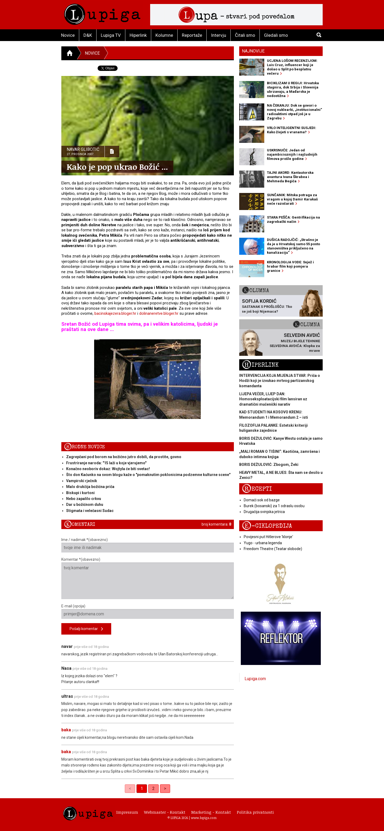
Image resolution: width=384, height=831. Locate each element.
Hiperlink (138, 35)
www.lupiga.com (204, 818)
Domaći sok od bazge (262, 500)
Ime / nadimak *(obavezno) (147, 545)
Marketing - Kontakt (211, 812)
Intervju (218, 35)
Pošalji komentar (86, 629)
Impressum (127, 812)
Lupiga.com (255, 678)
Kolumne (164, 35)
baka (66, 729)
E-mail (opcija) (147, 611)
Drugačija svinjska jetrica (264, 512)
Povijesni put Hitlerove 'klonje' (268, 537)
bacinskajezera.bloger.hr (115, 313)
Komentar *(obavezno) (147, 578)
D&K (87, 35)
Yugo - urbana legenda (263, 543)
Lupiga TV (111, 35)
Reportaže (192, 35)
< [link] (130, 788)
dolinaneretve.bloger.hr (158, 313)
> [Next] (165, 788)
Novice (68, 35)
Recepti (257, 489)
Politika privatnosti (255, 812)
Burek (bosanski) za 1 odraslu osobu (274, 506)
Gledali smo (276, 35)
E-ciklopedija (267, 526)
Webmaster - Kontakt (164, 812)
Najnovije (253, 51)
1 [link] (142, 788)
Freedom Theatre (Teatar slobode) (273, 549)
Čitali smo (245, 35)
